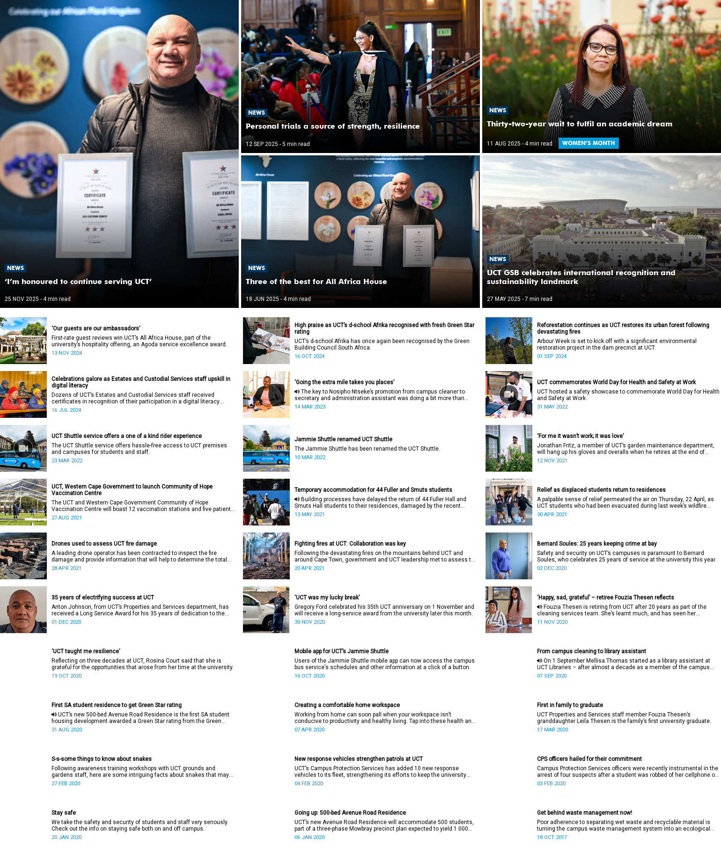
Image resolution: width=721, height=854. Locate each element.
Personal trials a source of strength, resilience (333, 126)
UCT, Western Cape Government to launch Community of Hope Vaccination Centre (132, 489)
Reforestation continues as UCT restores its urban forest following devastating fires (623, 328)
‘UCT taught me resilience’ (86, 651)
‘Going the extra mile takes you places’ (344, 382)
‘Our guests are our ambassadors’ (96, 328)
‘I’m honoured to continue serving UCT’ (78, 281)
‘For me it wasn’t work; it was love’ (580, 436)
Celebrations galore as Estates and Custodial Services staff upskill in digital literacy (141, 382)
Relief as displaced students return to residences (601, 490)
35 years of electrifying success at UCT (103, 597)
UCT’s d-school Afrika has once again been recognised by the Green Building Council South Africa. (382, 344)
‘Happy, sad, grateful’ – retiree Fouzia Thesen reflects (605, 597)
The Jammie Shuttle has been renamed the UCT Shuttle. (367, 448)
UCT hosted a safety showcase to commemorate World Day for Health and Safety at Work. (628, 394)
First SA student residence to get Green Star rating (117, 705)
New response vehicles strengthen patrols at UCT (358, 759)
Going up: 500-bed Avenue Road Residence (350, 813)
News (15, 267)
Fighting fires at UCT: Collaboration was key (350, 543)
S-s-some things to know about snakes (102, 759)
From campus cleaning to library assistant (591, 651)
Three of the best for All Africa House (316, 281)
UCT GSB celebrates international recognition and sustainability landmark (581, 277)
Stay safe (64, 813)
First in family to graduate (570, 705)
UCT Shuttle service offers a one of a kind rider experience (127, 436)
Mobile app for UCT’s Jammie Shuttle (341, 651)
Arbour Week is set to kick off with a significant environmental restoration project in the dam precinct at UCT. (617, 344)
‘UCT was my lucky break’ (327, 597)
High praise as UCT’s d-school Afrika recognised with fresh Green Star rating (384, 328)
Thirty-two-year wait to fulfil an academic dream (579, 123)
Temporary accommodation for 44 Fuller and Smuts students (373, 490)
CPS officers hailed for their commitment (589, 759)
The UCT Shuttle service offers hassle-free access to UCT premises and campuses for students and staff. (139, 448)
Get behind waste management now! (584, 813)
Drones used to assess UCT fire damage (104, 543)
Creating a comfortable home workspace (347, 705)
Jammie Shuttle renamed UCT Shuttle (343, 439)
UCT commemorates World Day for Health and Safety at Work (616, 382)
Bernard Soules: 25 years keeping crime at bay (597, 543)
